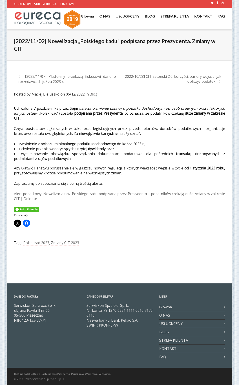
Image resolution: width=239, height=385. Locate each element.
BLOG (150, 16)
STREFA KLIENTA (174, 16)
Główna (87, 16)
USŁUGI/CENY (127, 16)
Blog (93, 94)
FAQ (221, 16)
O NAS (104, 16)
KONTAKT (203, 16)
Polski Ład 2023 (36, 242)
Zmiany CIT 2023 (65, 242)
